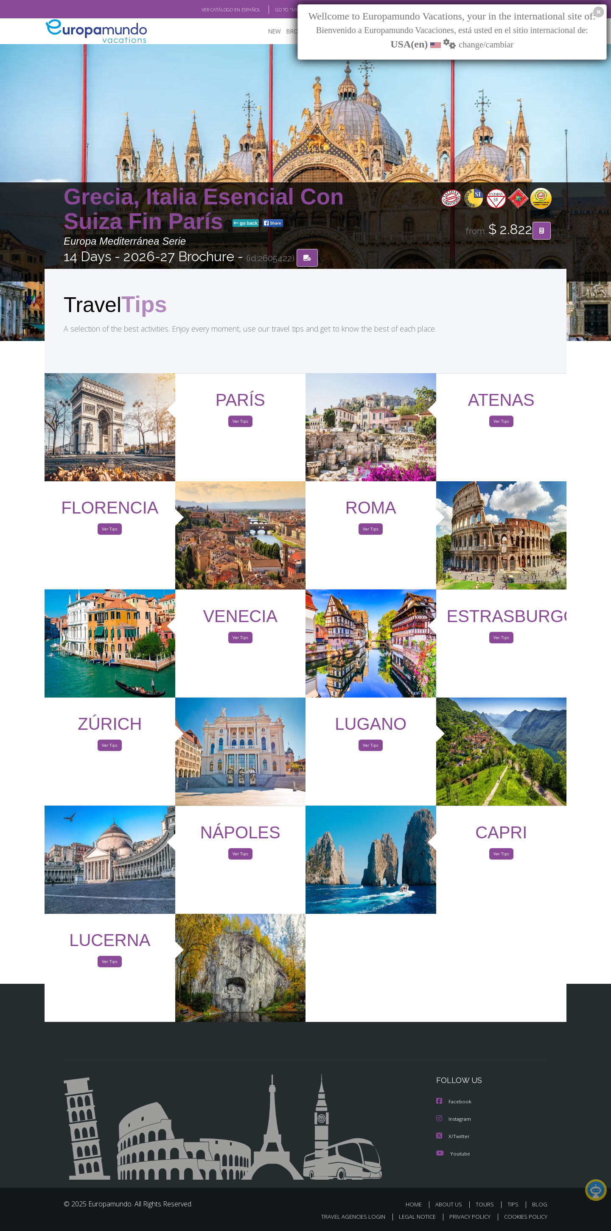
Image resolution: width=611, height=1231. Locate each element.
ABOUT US (451, 1204)
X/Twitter (453, 1136)
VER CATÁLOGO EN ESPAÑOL (211, 9)
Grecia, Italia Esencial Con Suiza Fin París (204, 209)
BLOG (539, 1204)
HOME (417, 1204)
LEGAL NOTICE (412, 1217)
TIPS (514, 1204)
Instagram (454, 1120)
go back (246, 223)
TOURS (486, 1204)
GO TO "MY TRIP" (279, 9)
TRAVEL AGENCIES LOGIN (345, 1217)
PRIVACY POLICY (466, 1217)
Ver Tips (240, 423)
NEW (266, 32)
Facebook (454, 1103)
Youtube (453, 1153)
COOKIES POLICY (523, 1217)
